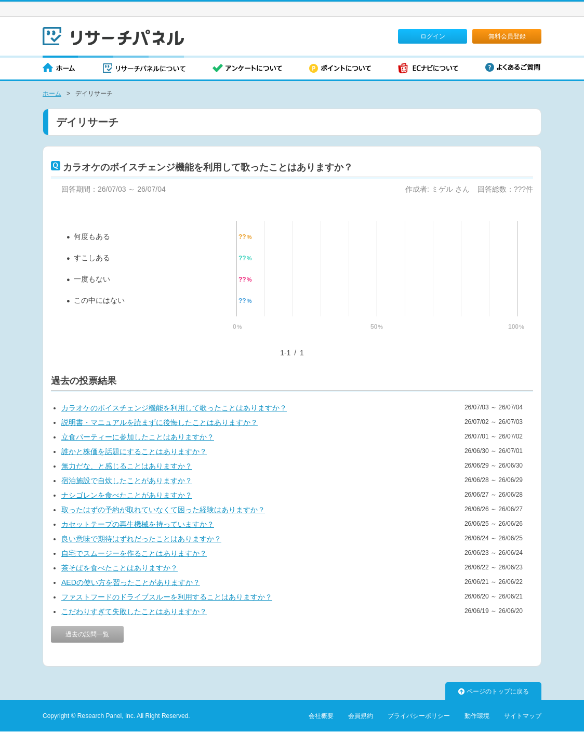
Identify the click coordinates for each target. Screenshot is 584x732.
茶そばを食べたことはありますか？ (119, 568)
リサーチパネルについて (144, 69)
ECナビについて (428, 69)
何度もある (92, 236)
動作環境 (476, 716)
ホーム (59, 69)
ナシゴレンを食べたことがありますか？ (126, 495)
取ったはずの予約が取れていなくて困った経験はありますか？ (163, 509)
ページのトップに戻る (493, 691)
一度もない (92, 279)
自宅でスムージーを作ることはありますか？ (134, 553)
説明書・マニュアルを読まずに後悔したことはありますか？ (159, 422)
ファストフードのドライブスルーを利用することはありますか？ (166, 597)
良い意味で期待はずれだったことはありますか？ (141, 539)
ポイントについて (340, 69)
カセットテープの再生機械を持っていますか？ (137, 524)
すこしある (92, 258)
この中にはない (99, 300)
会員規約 (360, 716)
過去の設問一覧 (87, 634)
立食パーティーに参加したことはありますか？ (137, 437)
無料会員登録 (507, 36)
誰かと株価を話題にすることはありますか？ (134, 451)
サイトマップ (522, 716)
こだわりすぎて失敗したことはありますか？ (134, 611)
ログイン (432, 36)
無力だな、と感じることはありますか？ (126, 466)
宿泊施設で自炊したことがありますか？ (126, 480)
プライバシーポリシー (419, 716)
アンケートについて (247, 69)
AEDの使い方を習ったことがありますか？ (130, 582)
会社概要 (321, 716)
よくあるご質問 (512, 67)
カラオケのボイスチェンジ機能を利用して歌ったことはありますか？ (174, 408)
